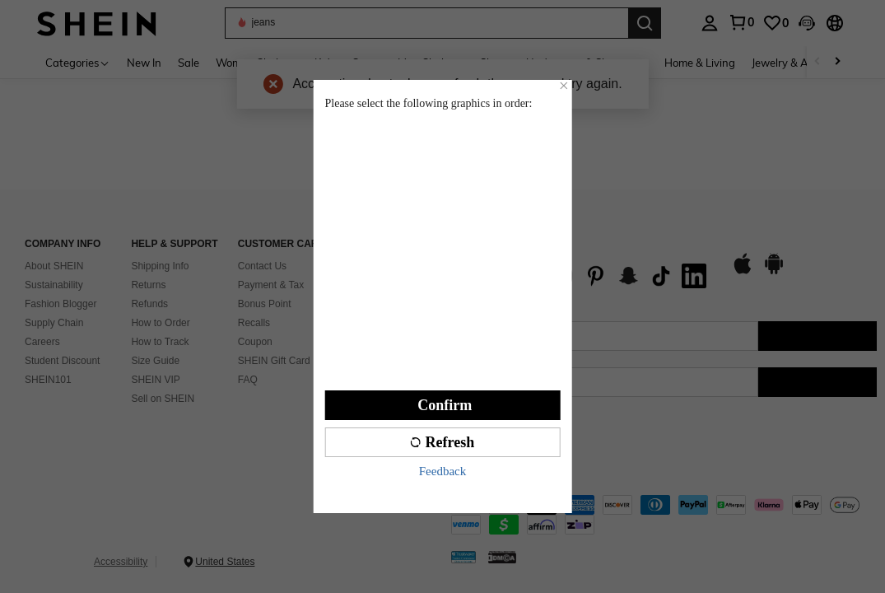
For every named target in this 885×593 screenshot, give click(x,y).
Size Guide (155, 361)
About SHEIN (54, 266)
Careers (42, 342)
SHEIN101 (48, 379)
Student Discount (62, 361)
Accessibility (120, 561)
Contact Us (262, 266)
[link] (775, 23)
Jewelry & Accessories (804, 62)
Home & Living (699, 62)
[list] (583, 276)
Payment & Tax (271, 285)
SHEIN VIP (155, 379)
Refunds (149, 304)
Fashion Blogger (60, 304)
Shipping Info (160, 266)
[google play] (773, 272)
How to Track (160, 342)
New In (144, 62)
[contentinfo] (664, 515)
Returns (148, 285)
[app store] (742, 272)
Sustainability (54, 285)
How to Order (160, 323)
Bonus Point (264, 304)
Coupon (255, 342)
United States (224, 561)
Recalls (254, 323)
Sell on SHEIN (162, 398)
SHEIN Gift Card (274, 361)
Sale (188, 62)
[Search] (644, 23)
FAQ (248, 379)
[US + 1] (484, 382)
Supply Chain (54, 323)
